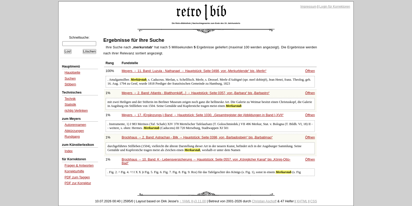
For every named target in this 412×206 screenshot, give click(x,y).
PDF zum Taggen (77, 177)
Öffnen (310, 71)
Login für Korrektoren (334, 6)
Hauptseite (72, 72)
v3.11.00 (199, 201)
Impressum (308, 6)
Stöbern (70, 84)
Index (69, 151)
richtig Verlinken (76, 110)
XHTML (301, 201)
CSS (313, 201)
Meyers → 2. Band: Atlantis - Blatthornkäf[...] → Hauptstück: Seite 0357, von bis (196, 93)
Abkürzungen (74, 131)
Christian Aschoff (264, 201)
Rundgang (72, 136)
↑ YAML (185, 201)
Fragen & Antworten (79, 165)
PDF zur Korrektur (78, 183)
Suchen (70, 78)
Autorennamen (75, 125)
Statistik (70, 104)
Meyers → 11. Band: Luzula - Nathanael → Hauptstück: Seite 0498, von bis (194, 71)
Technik (70, 99)
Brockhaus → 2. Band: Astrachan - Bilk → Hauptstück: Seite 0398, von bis (197, 137)
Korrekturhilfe (74, 171)
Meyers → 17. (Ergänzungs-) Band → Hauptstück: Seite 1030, (203, 115)
